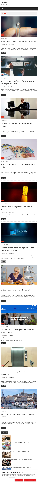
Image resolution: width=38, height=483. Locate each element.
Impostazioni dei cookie (8, 480)
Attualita (2, 74)
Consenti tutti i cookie (30, 480)
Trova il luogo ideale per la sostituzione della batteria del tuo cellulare (16, 442)
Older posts (4, 432)
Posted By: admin (5, 44)
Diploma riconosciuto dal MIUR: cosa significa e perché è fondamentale (17, 467)
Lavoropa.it (5, 2)
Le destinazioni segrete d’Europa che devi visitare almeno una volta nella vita (17, 459)
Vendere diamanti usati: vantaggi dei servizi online (18, 41)
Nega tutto (18, 480)
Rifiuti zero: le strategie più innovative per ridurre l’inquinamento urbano (16, 451)
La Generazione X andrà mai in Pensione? (15, 290)
